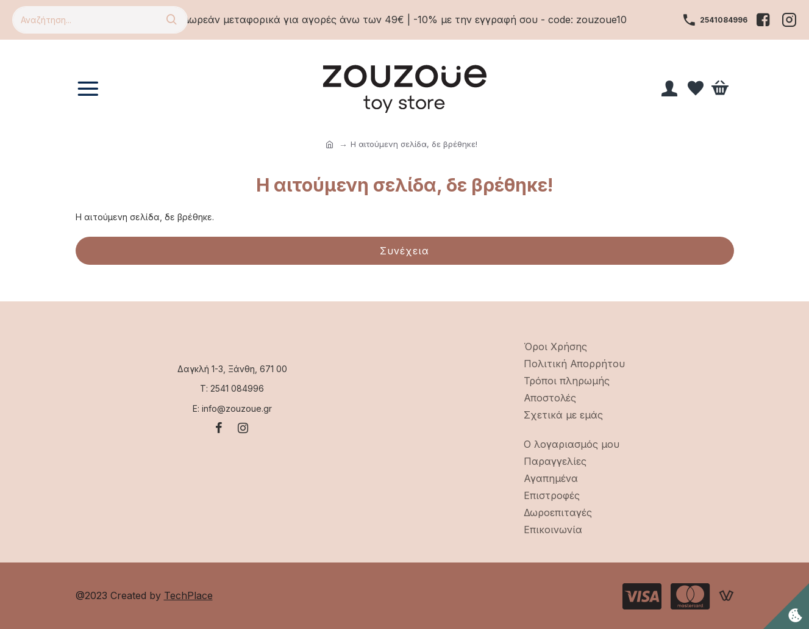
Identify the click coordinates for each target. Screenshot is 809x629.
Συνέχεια (404, 251)
